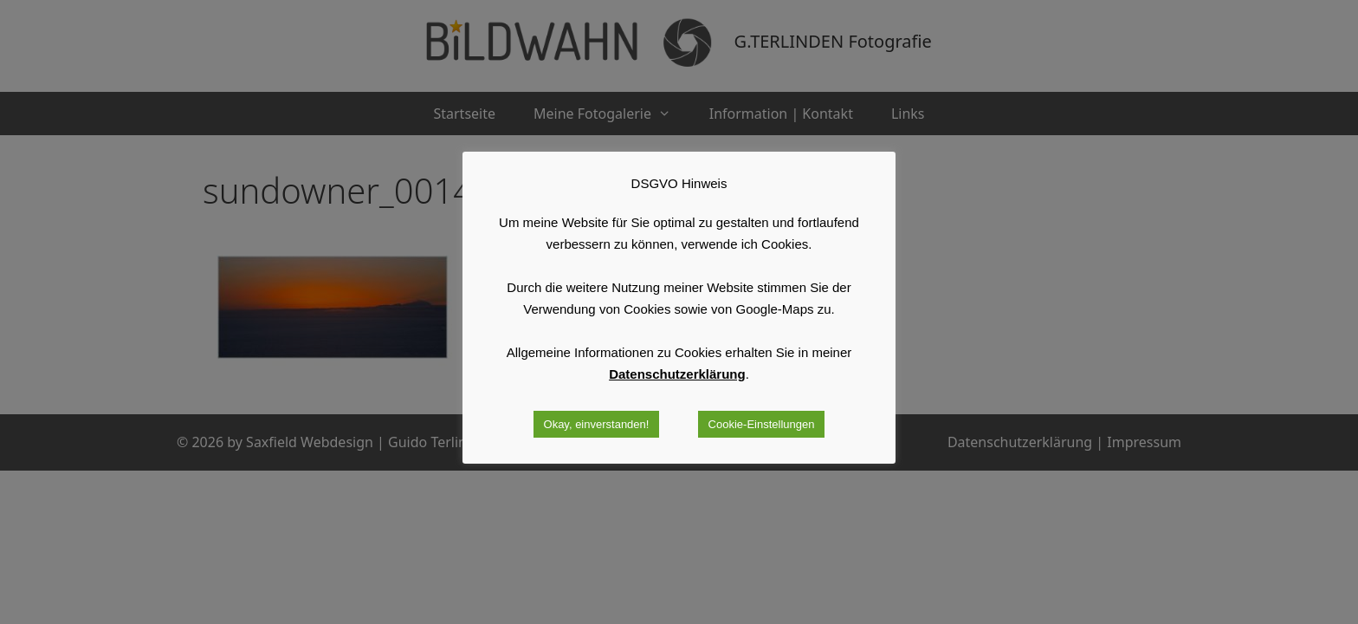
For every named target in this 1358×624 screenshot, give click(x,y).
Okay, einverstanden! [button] (597, 424)
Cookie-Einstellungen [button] (761, 424)
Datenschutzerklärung (677, 374)
